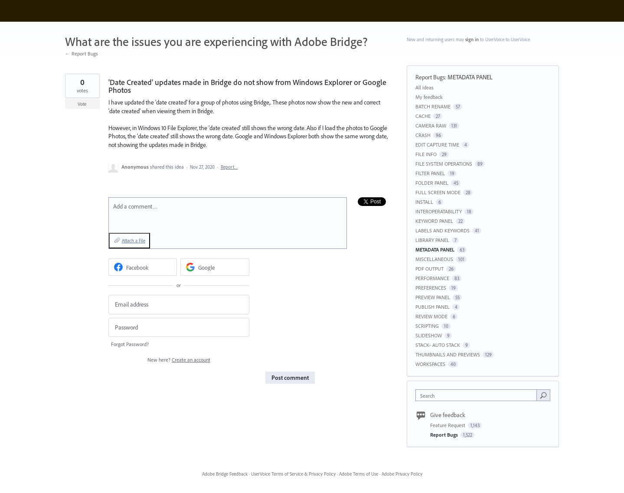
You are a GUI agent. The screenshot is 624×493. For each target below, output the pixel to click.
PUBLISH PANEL (432, 307)
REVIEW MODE (431, 316)
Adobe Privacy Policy (402, 474)
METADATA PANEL (470, 77)
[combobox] (478, 395)
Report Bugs (430, 77)
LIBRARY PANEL (432, 240)
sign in (472, 39)
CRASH (423, 135)
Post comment (290, 378)
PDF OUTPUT (429, 268)
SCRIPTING (427, 326)
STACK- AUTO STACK (437, 345)
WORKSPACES (430, 364)
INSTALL (424, 202)
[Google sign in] (214, 267)
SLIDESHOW (428, 335)
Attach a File (133, 241)
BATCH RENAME (433, 106)
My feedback (429, 97)
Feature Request (448, 425)
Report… (229, 167)
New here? (178, 359)
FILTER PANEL (430, 173)
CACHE (423, 116)
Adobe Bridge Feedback (225, 474)
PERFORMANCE (432, 278)
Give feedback (447, 415)
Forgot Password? (130, 344)
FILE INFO (426, 154)
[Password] (178, 327)
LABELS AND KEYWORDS (442, 230)
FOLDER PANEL (431, 183)
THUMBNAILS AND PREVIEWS (447, 354)
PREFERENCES (430, 287)
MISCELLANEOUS (434, 259)
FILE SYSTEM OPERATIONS (443, 163)
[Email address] (178, 304)
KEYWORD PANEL (434, 221)
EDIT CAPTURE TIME (437, 144)
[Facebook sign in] (142, 267)
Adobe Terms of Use (358, 474)
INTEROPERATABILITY (438, 211)
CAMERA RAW (430, 125)
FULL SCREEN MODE (438, 192)
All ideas (424, 87)
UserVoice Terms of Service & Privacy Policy (293, 474)
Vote (82, 104)
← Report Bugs (81, 53)
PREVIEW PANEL (432, 297)
